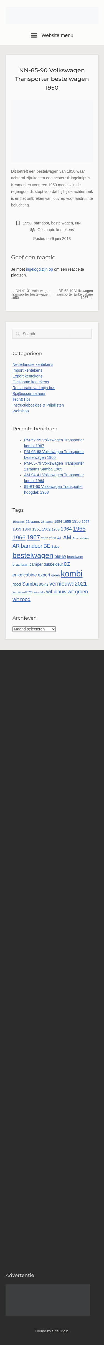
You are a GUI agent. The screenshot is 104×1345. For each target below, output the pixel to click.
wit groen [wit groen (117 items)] (78, 591)
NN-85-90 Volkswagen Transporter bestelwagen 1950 (52, 79)
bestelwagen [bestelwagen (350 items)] (32, 555)
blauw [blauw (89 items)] (60, 556)
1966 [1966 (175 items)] (19, 537)
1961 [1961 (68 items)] (36, 529)
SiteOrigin (60, 1331)
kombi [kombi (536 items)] (71, 573)
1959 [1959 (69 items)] (16, 529)
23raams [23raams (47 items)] (47, 521)
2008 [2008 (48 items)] (52, 538)
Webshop (20, 411)
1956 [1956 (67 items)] (76, 521)
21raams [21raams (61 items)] (33, 521)
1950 (27, 223)
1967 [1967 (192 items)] (33, 537)
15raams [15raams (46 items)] (18, 521)
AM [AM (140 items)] (67, 537)
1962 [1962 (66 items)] (46, 529)
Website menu (52, 35)
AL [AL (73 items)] (59, 538)
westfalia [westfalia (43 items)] (39, 592)
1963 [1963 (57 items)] (55, 529)
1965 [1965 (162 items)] (79, 529)
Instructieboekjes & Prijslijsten (38, 405)
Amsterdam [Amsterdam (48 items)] (80, 538)
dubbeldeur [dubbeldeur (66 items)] (53, 564)
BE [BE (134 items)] (47, 546)
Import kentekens (27, 370)
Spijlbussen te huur (28, 393)
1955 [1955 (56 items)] (67, 521)
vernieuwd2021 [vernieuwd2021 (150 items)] (68, 584)
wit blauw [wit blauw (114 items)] (56, 591)
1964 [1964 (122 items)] (66, 529)
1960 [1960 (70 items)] (26, 529)
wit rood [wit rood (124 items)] (21, 599)
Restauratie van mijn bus (33, 388)
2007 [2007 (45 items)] (44, 538)
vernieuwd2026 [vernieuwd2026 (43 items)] (22, 592)
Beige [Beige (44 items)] (55, 546)
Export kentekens (27, 376)
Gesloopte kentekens (55, 229)
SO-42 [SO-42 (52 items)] (44, 584)
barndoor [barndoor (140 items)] (31, 546)
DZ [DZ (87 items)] (67, 564)
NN (78, 223)
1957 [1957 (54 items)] (86, 522)
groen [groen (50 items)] (55, 575)
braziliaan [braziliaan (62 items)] (20, 564)
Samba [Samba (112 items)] (30, 584)
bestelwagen (62, 223)
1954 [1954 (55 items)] (58, 522)
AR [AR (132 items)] (16, 546)
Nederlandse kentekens (32, 364)
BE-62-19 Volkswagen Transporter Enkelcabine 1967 (74, 294)
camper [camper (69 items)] (36, 564)
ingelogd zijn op (39, 269)
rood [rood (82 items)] (16, 584)
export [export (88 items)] (44, 575)
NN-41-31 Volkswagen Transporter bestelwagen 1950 (30, 294)
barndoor (41, 223)
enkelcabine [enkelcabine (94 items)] (24, 574)
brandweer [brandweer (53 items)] (75, 557)
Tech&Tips (21, 399)
